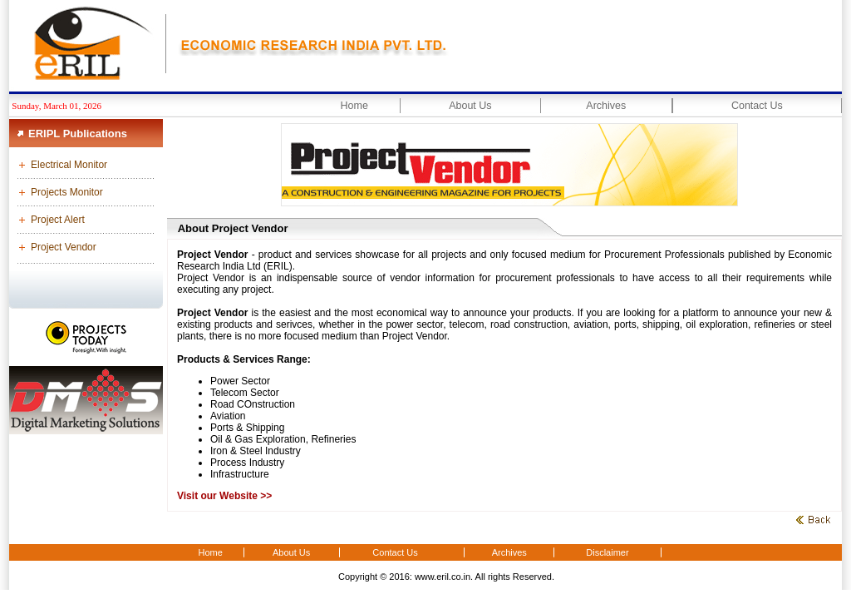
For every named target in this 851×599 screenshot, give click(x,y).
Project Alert (58, 219)
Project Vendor (63, 247)
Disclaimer (607, 552)
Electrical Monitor (69, 165)
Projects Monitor (67, 192)
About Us (470, 105)
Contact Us (757, 105)
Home (354, 105)
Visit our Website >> (224, 496)
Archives (606, 105)
